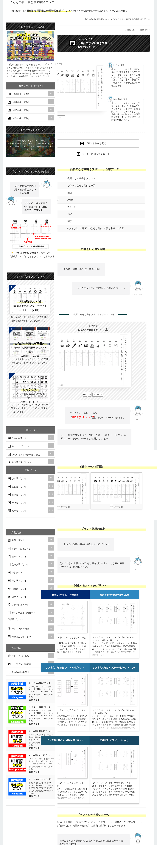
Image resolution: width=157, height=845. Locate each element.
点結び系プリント (31, 564)
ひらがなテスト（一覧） (42, 779)
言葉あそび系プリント (31, 548)
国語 (69, 192)
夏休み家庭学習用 (31, 671)
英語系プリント (31, 620)
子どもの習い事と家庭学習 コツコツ (97, 19)
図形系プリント (31, 596)
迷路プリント (31, 539)
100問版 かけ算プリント (42, 755)
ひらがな (72, 228)
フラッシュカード (31, 604)
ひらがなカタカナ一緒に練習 (31, 453)
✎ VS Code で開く (118, 11)
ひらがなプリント (117, 19)
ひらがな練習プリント (41, 683)
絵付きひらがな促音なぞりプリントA (138, 19)
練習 (83, 228)
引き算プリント (31, 494)
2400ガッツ (34, 748)
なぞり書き (95, 228)
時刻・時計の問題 (31, 628)
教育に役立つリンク (31, 636)
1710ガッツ (34, 796)
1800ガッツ (34, 772)
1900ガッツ (34, 724)
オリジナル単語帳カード (31, 612)
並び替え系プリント (31, 461)
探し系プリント (31, 580)
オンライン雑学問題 (31, 663)
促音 (120, 228)
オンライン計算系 (31, 655)
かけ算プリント (31, 502)
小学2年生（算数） (31, 101)
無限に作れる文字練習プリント (30, 50)
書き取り (109, 228)
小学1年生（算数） (31, 93)
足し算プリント (31, 486)
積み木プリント (31, 556)
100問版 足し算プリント (42, 731)
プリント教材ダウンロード (96, 154)
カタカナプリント (31, 445)
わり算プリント (31, 510)
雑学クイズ (31, 572)
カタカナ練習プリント (41, 707)
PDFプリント (83, 417)
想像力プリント (31, 588)
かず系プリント (31, 478)
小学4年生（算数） (31, 117)
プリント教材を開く (96, 143)
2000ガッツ (34, 700)
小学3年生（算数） (31, 109)
